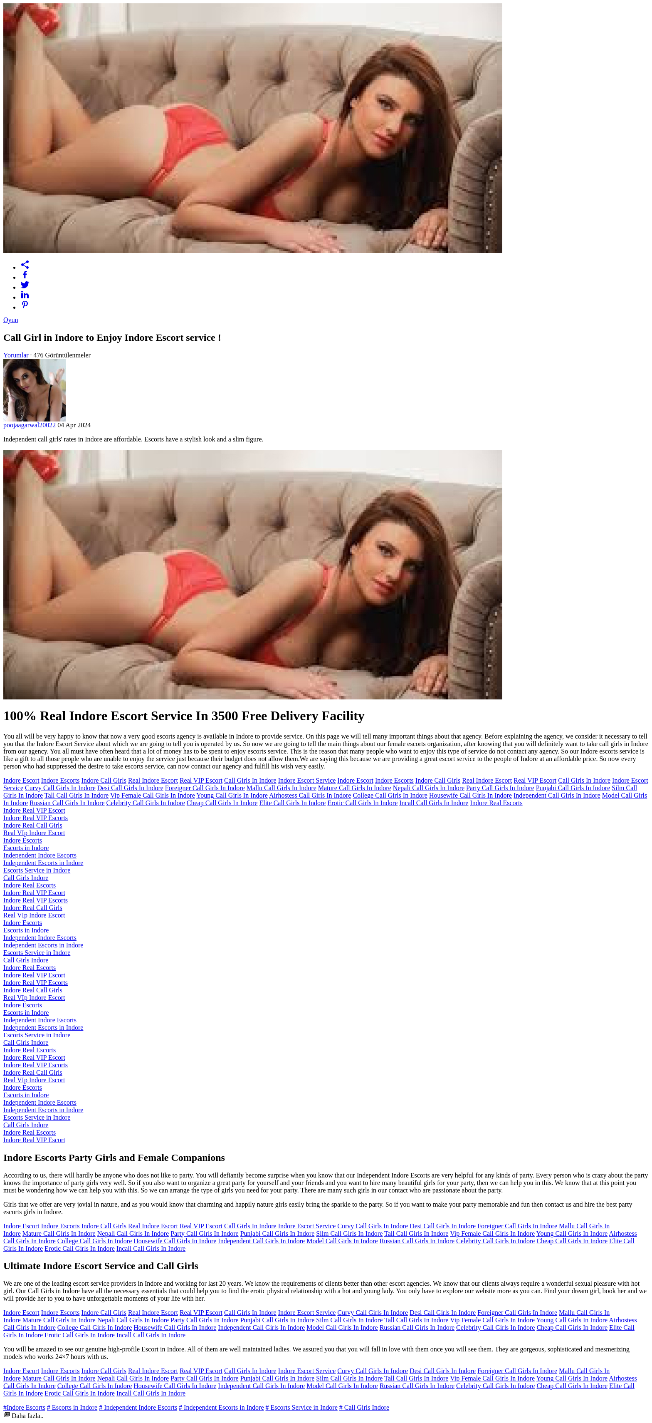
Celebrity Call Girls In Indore (145, 802)
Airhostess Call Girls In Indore (310, 795)
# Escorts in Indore (72, 1407)
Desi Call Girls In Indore (130, 787)
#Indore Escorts (24, 1407)
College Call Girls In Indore (390, 795)
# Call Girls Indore (364, 1407)
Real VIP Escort (201, 780)
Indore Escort (21, 780)
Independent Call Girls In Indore (557, 795)
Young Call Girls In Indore (232, 795)
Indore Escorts (60, 780)
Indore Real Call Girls (32, 825)
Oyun (10, 319)
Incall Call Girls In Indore (433, 802)
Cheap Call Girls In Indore (222, 802)
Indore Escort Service (307, 780)
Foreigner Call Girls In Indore (205, 787)
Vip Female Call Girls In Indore (152, 795)
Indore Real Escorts (496, 802)
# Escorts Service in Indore (302, 1407)
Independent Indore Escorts (40, 855)
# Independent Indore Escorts (138, 1407)
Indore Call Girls (104, 780)
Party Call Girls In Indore (500, 787)
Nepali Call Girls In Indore (428, 787)
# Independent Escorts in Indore (221, 1407)
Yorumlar (16, 355)
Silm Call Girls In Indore (349, 1233)
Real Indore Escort (153, 780)
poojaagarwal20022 (29, 425)
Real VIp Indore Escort (34, 832)
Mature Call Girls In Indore (354, 787)
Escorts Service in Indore (36, 870)
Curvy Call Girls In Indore (60, 787)
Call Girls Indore (25, 877)
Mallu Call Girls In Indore (281, 787)
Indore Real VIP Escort (34, 810)
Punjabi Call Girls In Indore (573, 787)
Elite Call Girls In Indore (292, 802)
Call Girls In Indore (250, 780)
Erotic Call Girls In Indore (362, 802)
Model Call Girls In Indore (342, 1241)
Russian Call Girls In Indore (67, 802)
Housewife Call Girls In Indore (470, 795)
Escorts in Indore (26, 847)
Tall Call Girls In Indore (76, 795)
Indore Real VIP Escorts (35, 817)
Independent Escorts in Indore (43, 862)
